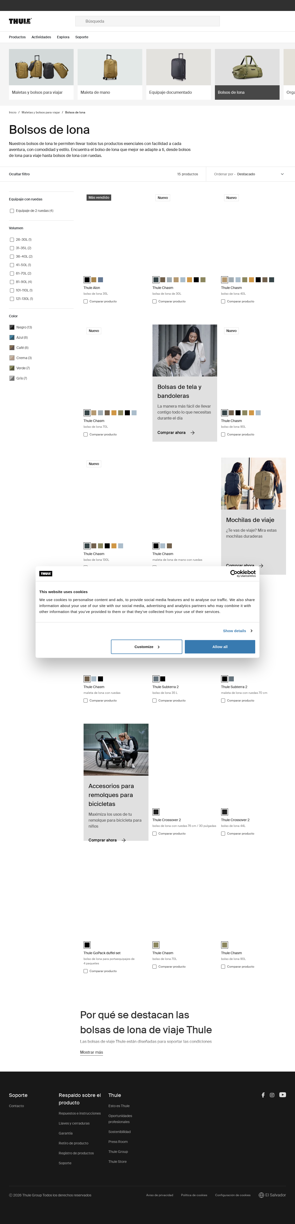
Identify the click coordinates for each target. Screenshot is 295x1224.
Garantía (66, 1133)
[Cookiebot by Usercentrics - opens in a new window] (234, 573)
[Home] (42, 21)
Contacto (16, 1106)
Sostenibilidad (119, 1132)
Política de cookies (194, 1195)
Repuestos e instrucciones (80, 1113)
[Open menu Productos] (20, 37)
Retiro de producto (73, 1143)
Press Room (118, 1141)
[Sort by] (261, 174)
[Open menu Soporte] (84, 37)
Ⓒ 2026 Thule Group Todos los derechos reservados (50, 1195)
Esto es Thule (119, 1106)
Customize (147, 646)
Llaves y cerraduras (74, 1123)
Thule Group (118, 1151)
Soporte (65, 1163)
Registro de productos (76, 1153)
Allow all (220, 646)
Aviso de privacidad (159, 1195)
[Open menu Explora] (66, 37)
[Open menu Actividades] (44, 37)
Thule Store (117, 1161)
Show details (234, 631)
